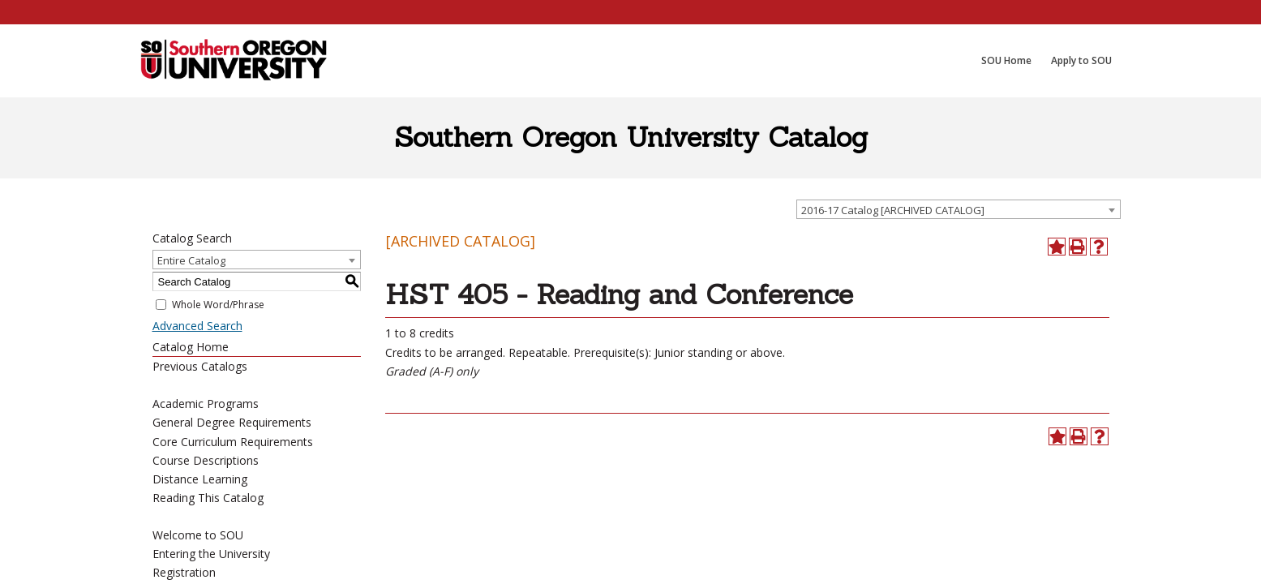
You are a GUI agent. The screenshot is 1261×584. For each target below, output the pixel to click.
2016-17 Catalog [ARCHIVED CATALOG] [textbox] (892, 210)
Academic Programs (205, 403)
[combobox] (958, 209)
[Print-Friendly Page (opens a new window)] (1078, 247)
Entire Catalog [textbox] (191, 260)
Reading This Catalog (208, 497)
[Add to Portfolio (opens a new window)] (1057, 247)
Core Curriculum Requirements (232, 441)
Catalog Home (190, 346)
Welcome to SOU (197, 535)
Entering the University (211, 553)
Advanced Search (197, 325)
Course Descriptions (205, 460)
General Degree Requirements (231, 422)
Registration (184, 572)
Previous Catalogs (199, 366)
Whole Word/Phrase (218, 304)
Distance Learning (199, 479)
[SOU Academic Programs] (233, 61)
